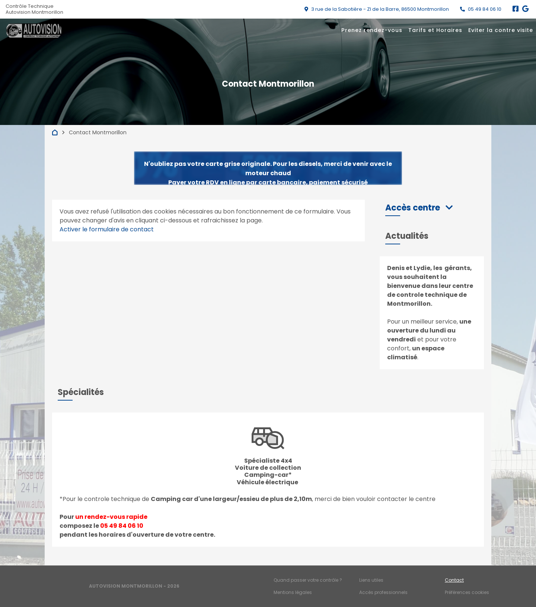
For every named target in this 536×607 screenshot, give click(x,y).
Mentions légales (293, 592)
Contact (454, 580)
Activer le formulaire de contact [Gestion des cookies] (107, 229)
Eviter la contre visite (500, 30)
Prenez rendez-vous (371, 30)
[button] (419, 207)
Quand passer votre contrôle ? (308, 580)
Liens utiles (371, 580)
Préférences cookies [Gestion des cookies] (467, 592)
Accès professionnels (383, 592)
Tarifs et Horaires (435, 30)
